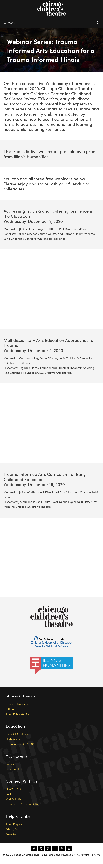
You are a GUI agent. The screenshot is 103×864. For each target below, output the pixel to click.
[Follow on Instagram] (69, 848)
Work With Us (13, 799)
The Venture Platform (87, 854)
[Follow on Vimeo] (62, 848)
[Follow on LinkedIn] (55, 848)
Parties (10, 764)
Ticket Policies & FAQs (18, 714)
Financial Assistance (17, 734)
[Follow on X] (41, 848)
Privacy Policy (14, 829)
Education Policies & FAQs (20, 744)
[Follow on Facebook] (34, 848)
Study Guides (13, 739)
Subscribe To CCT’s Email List (22, 804)
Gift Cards (12, 709)
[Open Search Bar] (98, 22)
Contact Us (12, 794)
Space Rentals (14, 769)
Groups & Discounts (17, 704)
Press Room (12, 834)
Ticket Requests (15, 824)
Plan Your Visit (14, 789)
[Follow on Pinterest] (48, 848)
